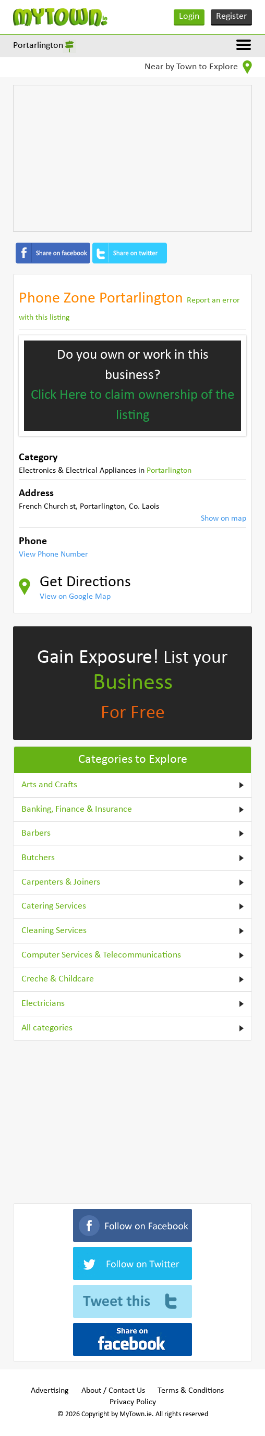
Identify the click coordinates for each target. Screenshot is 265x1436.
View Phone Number (53, 554)
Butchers (38, 858)
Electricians (43, 1004)
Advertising (50, 1391)
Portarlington (38, 46)
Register (231, 16)
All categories (47, 1028)
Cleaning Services (54, 931)
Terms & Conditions (191, 1391)
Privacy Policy (133, 1402)
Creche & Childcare (57, 979)
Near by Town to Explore (198, 67)
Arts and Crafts (49, 785)
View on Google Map (75, 597)
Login (189, 16)
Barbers (36, 833)
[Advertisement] (132, 158)
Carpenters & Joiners (60, 882)
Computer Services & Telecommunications (101, 955)
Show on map (223, 518)
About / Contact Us (113, 1391)
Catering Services (53, 906)
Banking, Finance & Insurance (76, 809)
